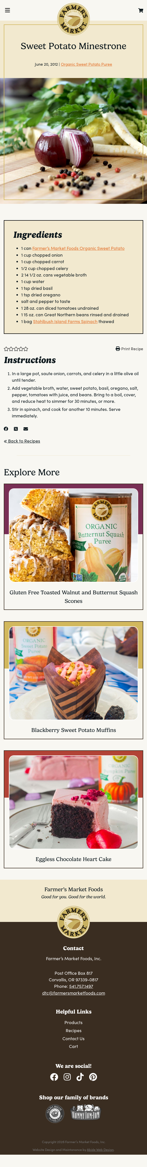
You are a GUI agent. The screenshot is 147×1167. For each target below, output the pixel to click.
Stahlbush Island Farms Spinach (65, 321)
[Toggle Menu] (7, 10)
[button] (6, 348)
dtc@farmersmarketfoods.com (73, 993)
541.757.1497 (81, 986)
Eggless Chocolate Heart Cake (73, 859)
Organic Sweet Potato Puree (86, 64)
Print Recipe (132, 348)
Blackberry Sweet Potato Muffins (73, 730)
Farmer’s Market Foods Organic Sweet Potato (78, 248)
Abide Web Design (100, 1149)
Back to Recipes (22, 441)
